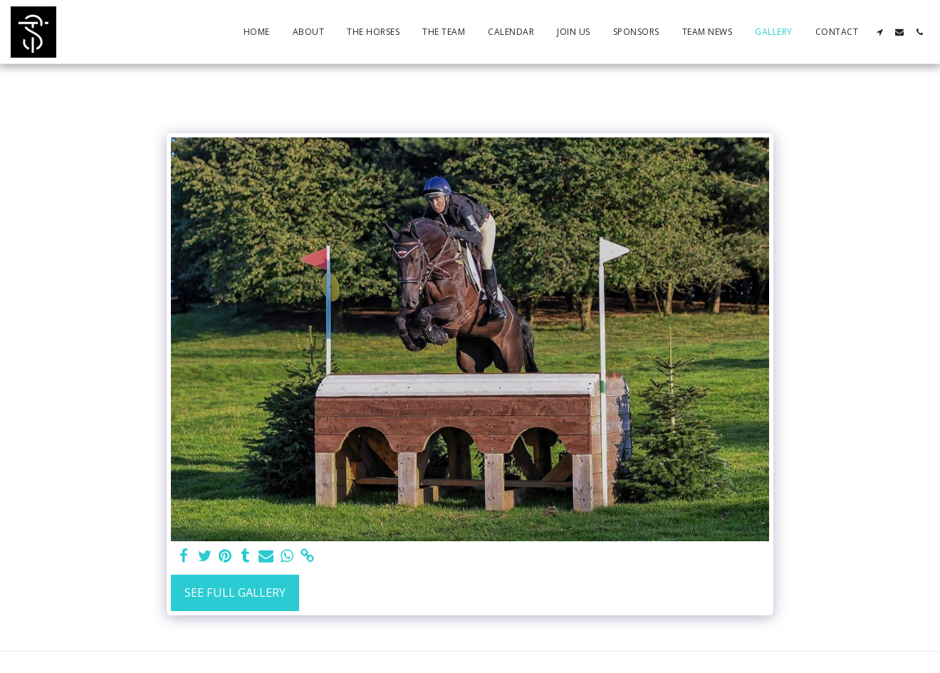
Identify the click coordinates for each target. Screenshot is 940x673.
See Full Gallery (235, 592)
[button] (879, 32)
